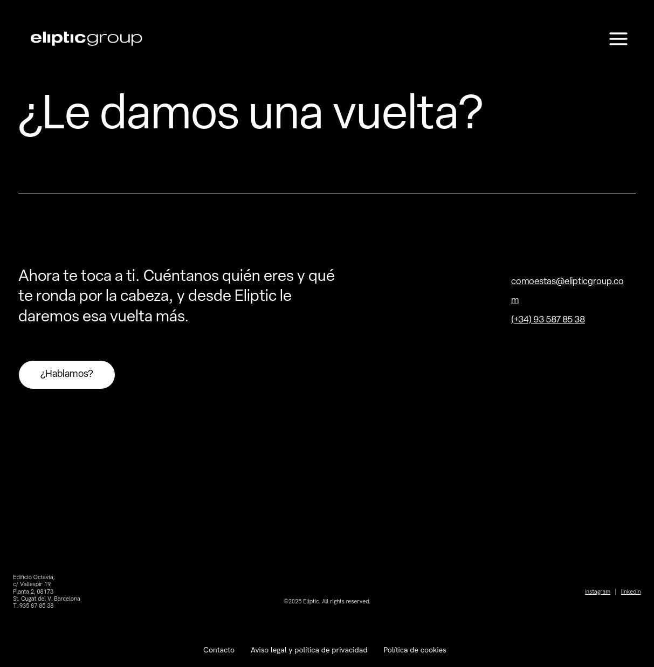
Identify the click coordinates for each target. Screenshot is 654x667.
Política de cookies (414, 650)
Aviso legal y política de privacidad (309, 650)
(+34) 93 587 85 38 (548, 320)
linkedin (631, 591)
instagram (597, 591)
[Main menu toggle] (619, 38)
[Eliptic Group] (86, 38)
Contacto (219, 650)
